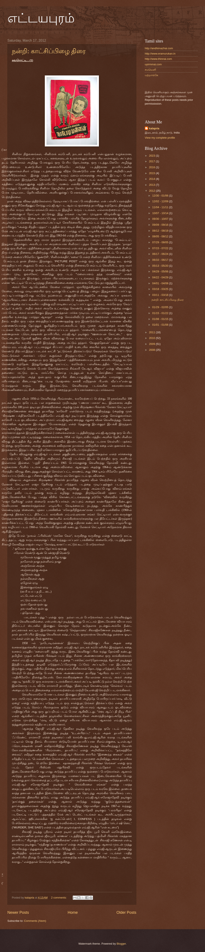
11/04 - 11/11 (160, 207)
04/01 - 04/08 (160, 283)
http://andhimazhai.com (159, 48)
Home (73, 912)
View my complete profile (160, 137)
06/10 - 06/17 (160, 259)
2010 (152, 338)
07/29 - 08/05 (160, 242)
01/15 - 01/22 (160, 313)
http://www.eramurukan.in (160, 53)
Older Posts (126, 912)
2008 (152, 349)
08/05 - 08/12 (160, 236)
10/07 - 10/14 (160, 213)
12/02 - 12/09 (160, 201)
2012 (152, 190)
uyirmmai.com (153, 64)
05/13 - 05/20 (160, 265)
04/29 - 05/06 (160, 271)
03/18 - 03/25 (160, 289)
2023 (152, 155)
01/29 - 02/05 (160, 307)
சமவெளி (150, 69)
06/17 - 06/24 (160, 253)
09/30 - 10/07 (160, 218)
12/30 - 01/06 (160, 195)
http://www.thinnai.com (158, 58)
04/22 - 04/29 (160, 277)
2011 (152, 332)
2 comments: (59, 897)
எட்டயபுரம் (41, 18)
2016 (152, 167)
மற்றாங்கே (151, 75)
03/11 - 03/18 (160, 294)
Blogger (121, 943)
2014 (152, 178)
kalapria (154, 128)
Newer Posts (18, 912)
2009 (152, 344)
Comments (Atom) (35, 920)
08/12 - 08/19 (160, 230)
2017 (152, 161)
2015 (152, 173)
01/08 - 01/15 (160, 319)
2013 (152, 184)
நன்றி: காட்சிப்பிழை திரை (49, 51)
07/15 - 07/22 (160, 248)
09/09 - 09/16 (160, 224)
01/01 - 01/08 (160, 324)
